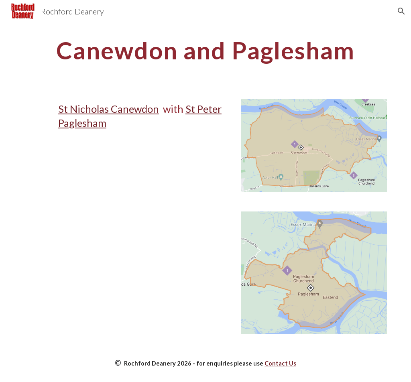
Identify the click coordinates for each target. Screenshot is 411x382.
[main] (205, 50)
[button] (401, 11)
